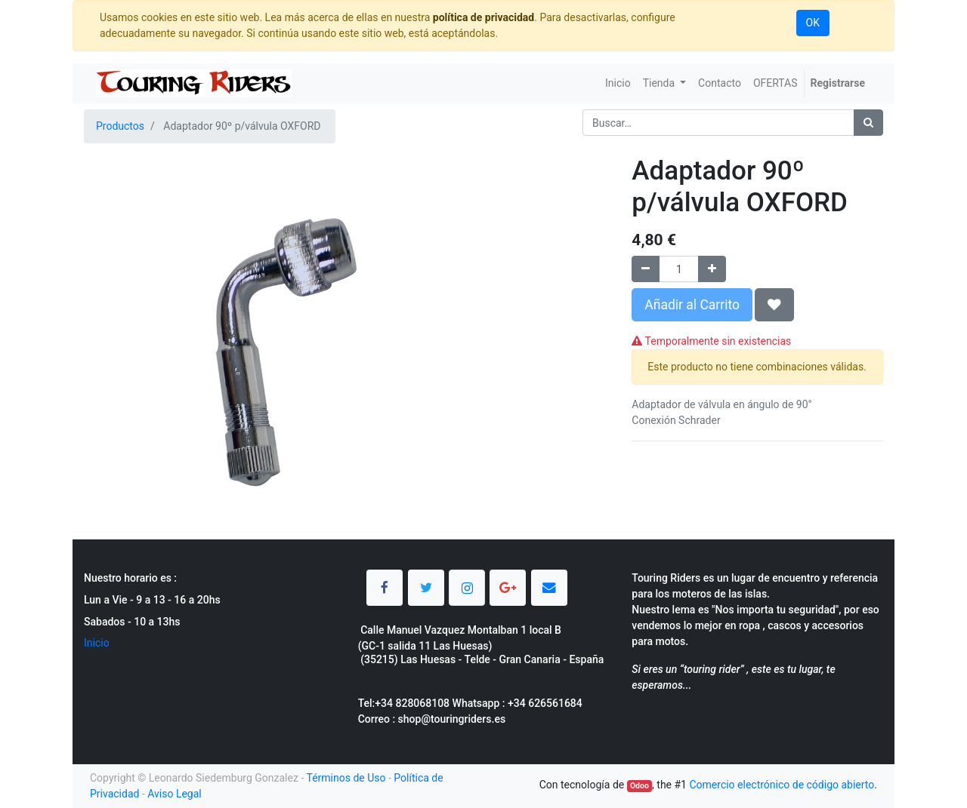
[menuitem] (618, 83)
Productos (120, 126)
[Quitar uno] (646, 269)
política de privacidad (483, 17)
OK (813, 23)
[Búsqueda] (868, 122)
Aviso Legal (174, 794)
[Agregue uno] (712, 269)
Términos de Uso (345, 778)
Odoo (639, 786)
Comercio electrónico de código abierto (781, 785)
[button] (774, 304)
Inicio (97, 643)
